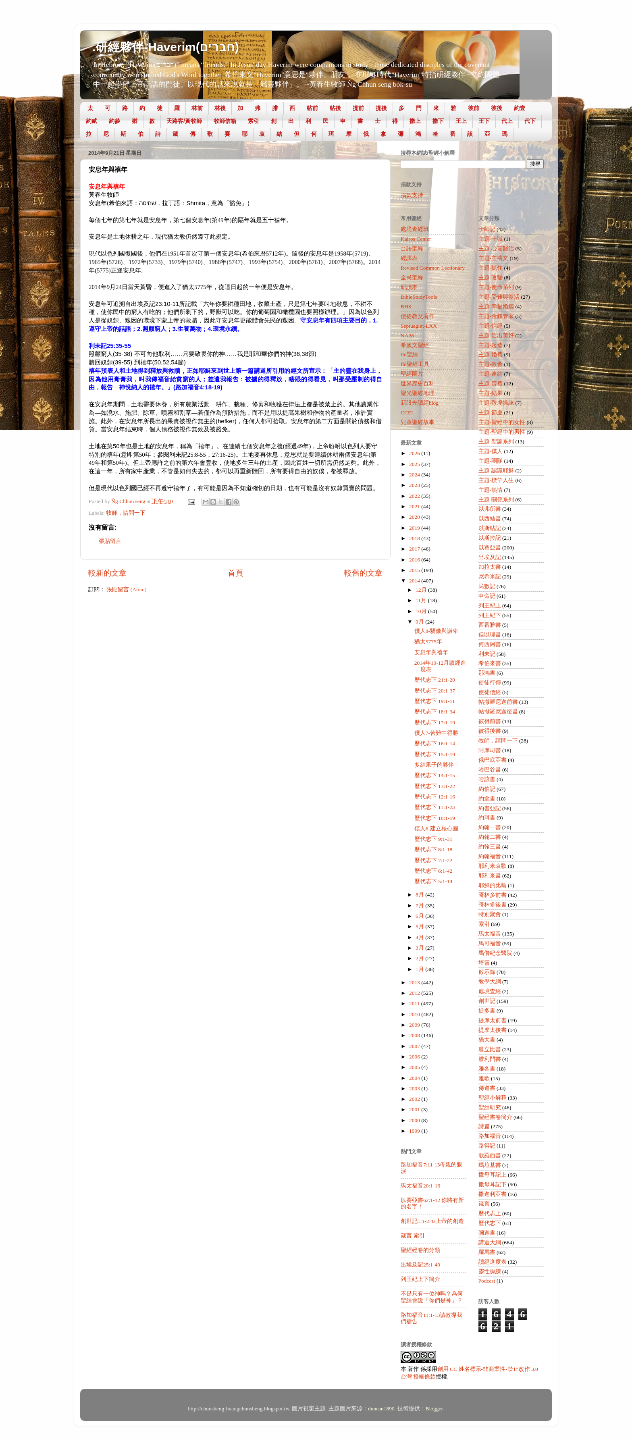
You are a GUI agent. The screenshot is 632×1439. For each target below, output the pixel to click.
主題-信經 (490, 326)
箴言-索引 (413, 1236)
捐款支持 (412, 195)
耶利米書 (489, 876)
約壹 (519, 108)
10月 (422, 611)
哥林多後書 (492, 905)
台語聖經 (412, 248)
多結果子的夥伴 (434, 765)
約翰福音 (489, 856)
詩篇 (484, 1126)
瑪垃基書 (489, 1165)
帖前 (312, 108)
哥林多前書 (492, 895)
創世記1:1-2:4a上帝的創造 (432, 1221)
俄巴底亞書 (492, 760)
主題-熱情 (490, 490)
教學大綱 (489, 982)
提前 (358, 108)
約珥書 (486, 818)
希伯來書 (489, 663)
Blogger (434, 1409)
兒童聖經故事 (417, 422)
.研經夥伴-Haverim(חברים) (165, 47)
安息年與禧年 (431, 652)
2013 (415, 982)
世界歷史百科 (417, 384)
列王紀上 (489, 606)
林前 (197, 108)
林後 (220, 108)
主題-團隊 (490, 461)
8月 (420, 895)
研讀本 (409, 287)
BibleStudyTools (419, 297)
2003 (415, 1088)
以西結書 (489, 519)
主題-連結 (490, 374)
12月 (422, 590)
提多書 (486, 1011)
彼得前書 (489, 721)
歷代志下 (489, 1223)
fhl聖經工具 (415, 364)
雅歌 (484, 1078)
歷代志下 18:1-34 (434, 712)
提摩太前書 (492, 1020)
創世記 (486, 1001)
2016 (415, 560)
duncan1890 (381, 1409)
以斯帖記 (489, 528)
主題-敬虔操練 (496, 403)
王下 (484, 121)
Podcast (486, 1281)
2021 (415, 506)
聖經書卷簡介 (495, 1117)
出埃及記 (489, 557)
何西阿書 (489, 644)
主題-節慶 (490, 413)
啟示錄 (486, 972)
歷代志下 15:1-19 (434, 754)
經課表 (409, 258)
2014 (415, 581)
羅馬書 (486, 1252)
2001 (415, 1109)
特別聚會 (489, 914)
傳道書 (486, 1088)
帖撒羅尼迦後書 (498, 712)
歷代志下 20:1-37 (434, 691)
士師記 (486, 229)
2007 (415, 1046)
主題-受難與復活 (499, 297)
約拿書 (486, 799)
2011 (415, 1003)
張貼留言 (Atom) (126, 589)
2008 (415, 1035)
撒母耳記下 (492, 1184)
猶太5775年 (428, 641)
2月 (420, 958)
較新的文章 (107, 573)
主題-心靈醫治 (496, 248)
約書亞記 (489, 808)
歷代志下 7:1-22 (433, 860)
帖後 (335, 108)
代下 (530, 121)
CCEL (408, 413)
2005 (415, 1067)
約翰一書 (489, 827)
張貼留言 (110, 541)
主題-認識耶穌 (496, 471)
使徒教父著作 (417, 316)
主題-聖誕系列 (496, 442)
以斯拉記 (489, 538)
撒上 (415, 121)
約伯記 (486, 789)
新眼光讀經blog (420, 403)
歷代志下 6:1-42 (433, 871)
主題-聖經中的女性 (502, 422)
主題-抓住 (490, 268)
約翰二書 (489, 837)
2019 (415, 528)
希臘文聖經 (415, 345)
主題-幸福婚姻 (496, 307)
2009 (415, 1025)
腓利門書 (489, 1059)
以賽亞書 (489, 548)
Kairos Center (416, 239)
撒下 (438, 121)
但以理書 (489, 635)
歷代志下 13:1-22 (434, 786)
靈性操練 (489, 1271)
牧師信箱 (225, 121)
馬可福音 (489, 943)
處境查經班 (415, 229)
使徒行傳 (489, 683)
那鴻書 (486, 673)
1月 (420, 969)
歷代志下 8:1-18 (433, 849)
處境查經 (489, 991)
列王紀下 (489, 615)
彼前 (473, 108)
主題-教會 (490, 364)
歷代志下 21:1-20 (434, 680)
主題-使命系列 (496, 287)
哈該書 (486, 779)
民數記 (486, 586)
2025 (415, 464)
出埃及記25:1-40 (420, 1265)
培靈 (484, 963)
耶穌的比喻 (492, 885)
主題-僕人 (490, 451)
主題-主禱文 (493, 258)
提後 (381, 108)
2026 (415, 453)
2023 (415, 485)
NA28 (407, 336)
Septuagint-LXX (419, 326)
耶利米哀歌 (492, 866)
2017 (415, 549)
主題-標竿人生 (496, 480)
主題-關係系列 (496, 500)
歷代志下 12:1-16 (434, 797)
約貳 (91, 121)
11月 (422, 600)
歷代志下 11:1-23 (434, 807)
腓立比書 (489, 1049)
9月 (420, 622)
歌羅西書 (489, 1155)
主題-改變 (490, 277)
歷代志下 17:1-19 (434, 723)
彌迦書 (486, 1233)
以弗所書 (489, 509)
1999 (415, 1131)
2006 (415, 1057)
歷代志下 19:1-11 (434, 701)
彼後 (496, 108)
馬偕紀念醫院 (495, 953)
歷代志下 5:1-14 (433, 881)
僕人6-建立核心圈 (436, 829)
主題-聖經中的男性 (502, 432)
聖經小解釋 (492, 1098)
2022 (415, 496)
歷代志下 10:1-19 (434, 818)
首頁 (235, 573)
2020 (415, 517)
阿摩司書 (489, 750)
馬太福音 (489, 934)
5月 (420, 926)
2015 (415, 570)
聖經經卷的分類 (420, 1250)
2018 (415, 538)
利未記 (486, 654)
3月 (420, 948)
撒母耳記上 (492, 1175)
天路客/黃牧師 (184, 121)
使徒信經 (489, 692)
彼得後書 (489, 731)
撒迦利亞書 (492, 1194)
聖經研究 (489, 1107)
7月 (420, 905)
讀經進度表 (492, 1262)
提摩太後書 (492, 1030)
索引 (253, 121)
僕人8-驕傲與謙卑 (436, 631)
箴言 (484, 1204)
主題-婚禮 (490, 354)
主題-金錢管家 (496, 316)
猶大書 (486, 1040)
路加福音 (489, 1136)
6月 (420, 916)
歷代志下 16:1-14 (434, 743)
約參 (114, 121)
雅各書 (486, 1069)
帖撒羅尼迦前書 (498, 702)
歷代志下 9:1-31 (433, 839)
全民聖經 (412, 277)
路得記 (486, 1146)
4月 (420, 937)
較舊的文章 (363, 573)
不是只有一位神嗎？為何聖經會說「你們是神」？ (432, 1297)
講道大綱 (489, 1242)
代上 (507, 121)
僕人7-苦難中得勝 (436, 733)
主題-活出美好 (496, 336)
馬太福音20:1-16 (420, 1186)
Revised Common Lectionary (433, 268)
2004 (415, 1078)
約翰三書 (489, 847)
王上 (461, 121)
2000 (415, 1120)
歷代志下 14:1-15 (434, 775)
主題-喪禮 (490, 384)
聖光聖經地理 (417, 393)
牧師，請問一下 (126, 513)
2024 (415, 475)
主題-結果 (490, 393)
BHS (406, 307)
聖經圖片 (412, 374)
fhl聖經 (409, 354)
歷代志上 (489, 1213)
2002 (415, 1099)
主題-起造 (490, 345)
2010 (415, 1014)
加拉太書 (489, 567)
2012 (415, 993)
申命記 (486, 596)
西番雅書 (489, 625)
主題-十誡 (490, 239)
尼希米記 (489, 577)
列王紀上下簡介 (420, 1279)
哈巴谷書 (489, 770)
